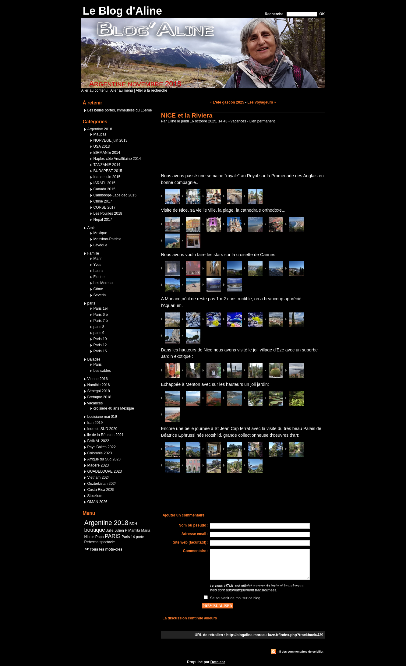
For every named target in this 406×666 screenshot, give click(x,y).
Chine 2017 (103, 201)
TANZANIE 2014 (107, 165)
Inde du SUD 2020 (102, 429)
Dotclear (217, 662)
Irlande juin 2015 (107, 177)
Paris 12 (100, 345)
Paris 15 (100, 351)
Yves (97, 265)
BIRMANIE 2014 (107, 152)
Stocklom (94, 496)
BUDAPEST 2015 (108, 171)
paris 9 (99, 333)
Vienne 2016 (97, 379)
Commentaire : (195, 551)
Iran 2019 (95, 423)
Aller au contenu (94, 90)
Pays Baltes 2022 (101, 447)
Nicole (89, 537)
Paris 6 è (101, 314)
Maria (145, 530)
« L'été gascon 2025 (227, 102)
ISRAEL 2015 (104, 183)
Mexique (100, 233)
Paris (98, 364)
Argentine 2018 (99, 129)
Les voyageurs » (261, 102)
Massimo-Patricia (108, 239)
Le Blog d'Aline (122, 11)
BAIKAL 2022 (98, 441)
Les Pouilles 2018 (108, 213)
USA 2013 (102, 146)
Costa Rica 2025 (101, 490)
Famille (93, 253)
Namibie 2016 (98, 385)
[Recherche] (302, 14)
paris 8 (99, 327)
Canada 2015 (104, 189)
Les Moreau (103, 283)
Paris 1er (101, 308)
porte (140, 537)
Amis (91, 228)
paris (91, 303)
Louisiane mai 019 (102, 416)
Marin (98, 258)
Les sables (102, 370)
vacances (238, 121)
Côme (98, 289)
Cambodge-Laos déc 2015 (115, 195)
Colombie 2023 (99, 453)
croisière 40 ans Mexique (114, 408)
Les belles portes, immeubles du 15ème (119, 110)
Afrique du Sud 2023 (104, 459)
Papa (99, 537)
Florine (99, 277)
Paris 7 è (101, 321)
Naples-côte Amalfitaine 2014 (117, 159)
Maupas (100, 134)
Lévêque (101, 245)
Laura (98, 271)
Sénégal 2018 (98, 391)
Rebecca (91, 542)
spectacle (107, 542)
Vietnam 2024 (98, 477)
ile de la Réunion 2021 (105, 435)
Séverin (100, 295)
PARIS (113, 536)
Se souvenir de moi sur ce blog (235, 598)
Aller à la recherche (151, 90)
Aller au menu (121, 90)
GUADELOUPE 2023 (104, 471)
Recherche (274, 14)
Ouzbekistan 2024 (102, 483)
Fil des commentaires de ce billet (300, 651)
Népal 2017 (103, 219)
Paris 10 (100, 339)
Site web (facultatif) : (190, 542)
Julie (109, 530)
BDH (133, 524)
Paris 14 (128, 537)
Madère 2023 (98, 465)
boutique (94, 530)
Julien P (121, 530)
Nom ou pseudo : (194, 525)
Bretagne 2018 (99, 397)
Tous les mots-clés (106, 549)
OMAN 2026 (97, 502)
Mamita (134, 530)
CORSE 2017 (105, 207)
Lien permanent (262, 121)
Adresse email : (195, 534)
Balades (94, 359)
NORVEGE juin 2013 (111, 140)
